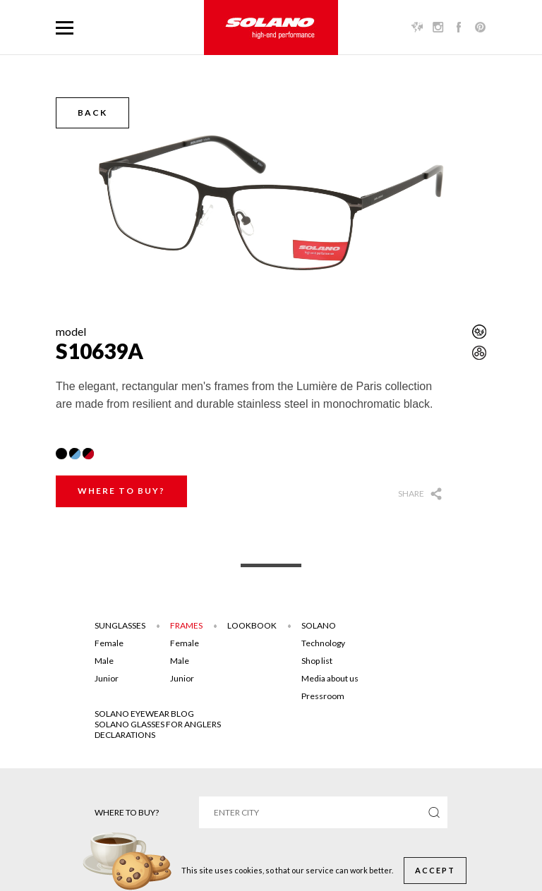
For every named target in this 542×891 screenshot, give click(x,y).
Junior (107, 678)
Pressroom (322, 696)
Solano (318, 625)
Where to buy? (121, 490)
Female (109, 643)
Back (92, 112)
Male (104, 660)
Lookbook (252, 625)
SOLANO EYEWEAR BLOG (144, 713)
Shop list (316, 660)
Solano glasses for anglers (158, 724)
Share (411, 493)
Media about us (330, 678)
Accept (435, 870)
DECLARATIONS (125, 734)
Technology (323, 643)
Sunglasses (120, 625)
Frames (186, 625)
